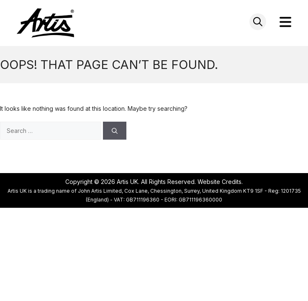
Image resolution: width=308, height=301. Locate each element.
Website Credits (219, 181)
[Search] (114, 131)
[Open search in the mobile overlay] (257, 21)
